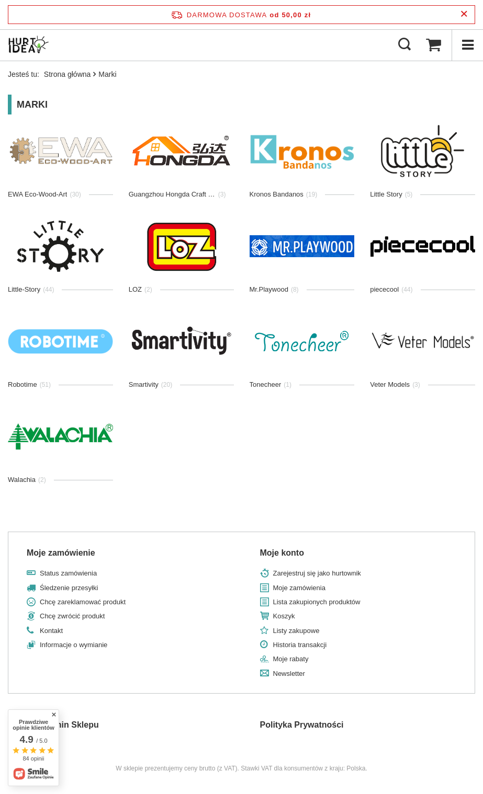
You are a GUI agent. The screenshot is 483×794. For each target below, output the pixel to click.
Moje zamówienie (61, 552)
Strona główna (67, 74)
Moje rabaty (291, 659)
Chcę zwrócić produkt (72, 616)
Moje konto (282, 552)
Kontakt (51, 631)
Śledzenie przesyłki (69, 588)
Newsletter (289, 673)
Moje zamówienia (299, 588)
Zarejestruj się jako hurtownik (317, 573)
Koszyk (284, 616)
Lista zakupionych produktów (317, 602)
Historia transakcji (300, 645)
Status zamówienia (68, 573)
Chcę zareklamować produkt (83, 602)
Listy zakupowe (296, 631)
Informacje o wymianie (73, 645)
